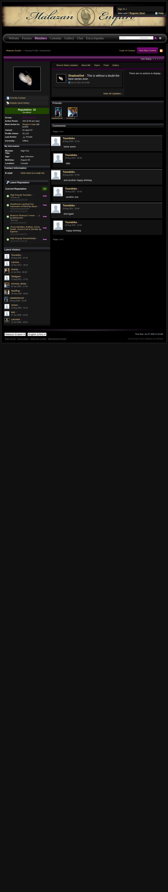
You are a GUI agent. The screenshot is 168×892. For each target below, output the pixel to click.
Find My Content (16, 98)
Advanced (160, 38)
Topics (97, 65)
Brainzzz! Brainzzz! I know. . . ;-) (25, 215)
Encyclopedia (95, 38)
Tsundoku (27, 195)
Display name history (18, 103)
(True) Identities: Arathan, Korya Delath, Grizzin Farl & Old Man (25, 228)
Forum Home (23, 339)
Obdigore (16, 276)
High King (14, 195)
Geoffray (15, 290)
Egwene (14, 231)
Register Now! (137, 13)
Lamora (15, 262)
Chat (80, 38)
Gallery (69, 38)
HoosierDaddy (29, 238)
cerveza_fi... (71, 118)
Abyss (34, 206)
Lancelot (15, 319)
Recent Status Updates (67, 65)
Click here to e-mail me (32, 173)
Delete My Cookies (38, 339)
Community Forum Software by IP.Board (145, 339)
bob (13, 312)
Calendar (55, 38)
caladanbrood (17, 298)
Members (41, 38)
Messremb (18, 218)
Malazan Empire (13, 50)
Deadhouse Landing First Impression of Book (22, 205)
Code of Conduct (127, 50)
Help (159, 13)
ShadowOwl (76, 75)
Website (14, 38)
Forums (27, 38)
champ (14, 269)
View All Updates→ (113, 93)
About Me (85, 65)
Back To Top (10, 339)
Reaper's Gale (29, 124)
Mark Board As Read (57, 339)
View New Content (147, 50)
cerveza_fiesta (18, 283)
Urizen (14, 305)
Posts (106, 65)
